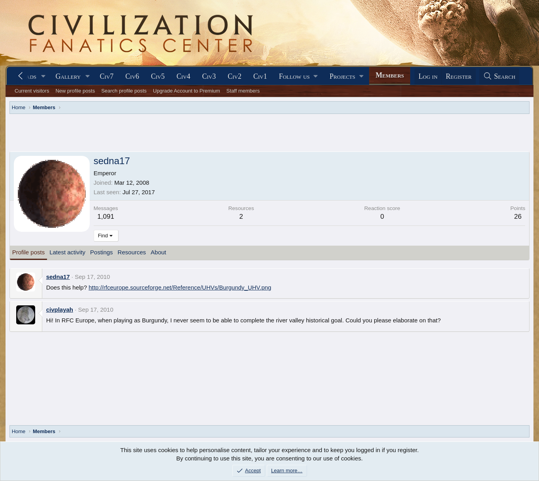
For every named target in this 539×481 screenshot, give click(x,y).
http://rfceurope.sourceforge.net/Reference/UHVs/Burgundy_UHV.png (180, 287)
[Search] (499, 76)
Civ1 (260, 76)
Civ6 (132, 76)
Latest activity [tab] (67, 252)
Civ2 (234, 76)
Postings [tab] (101, 252)
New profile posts (75, 91)
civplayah (59, 309)
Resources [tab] (132, 252)
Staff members (243, 91)
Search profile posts (124, 91)
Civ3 (209, 76)
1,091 (105, 216)
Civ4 (183, 76)
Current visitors (32, 91)
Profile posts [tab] (28, 252)
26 (518, 216)
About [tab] (158, 252)
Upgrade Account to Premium (186, 91)
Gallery (68, 76)
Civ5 (158, 76)
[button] (43, 76)
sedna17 (58, 276)
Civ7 (107, 76)
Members (389, 75)
